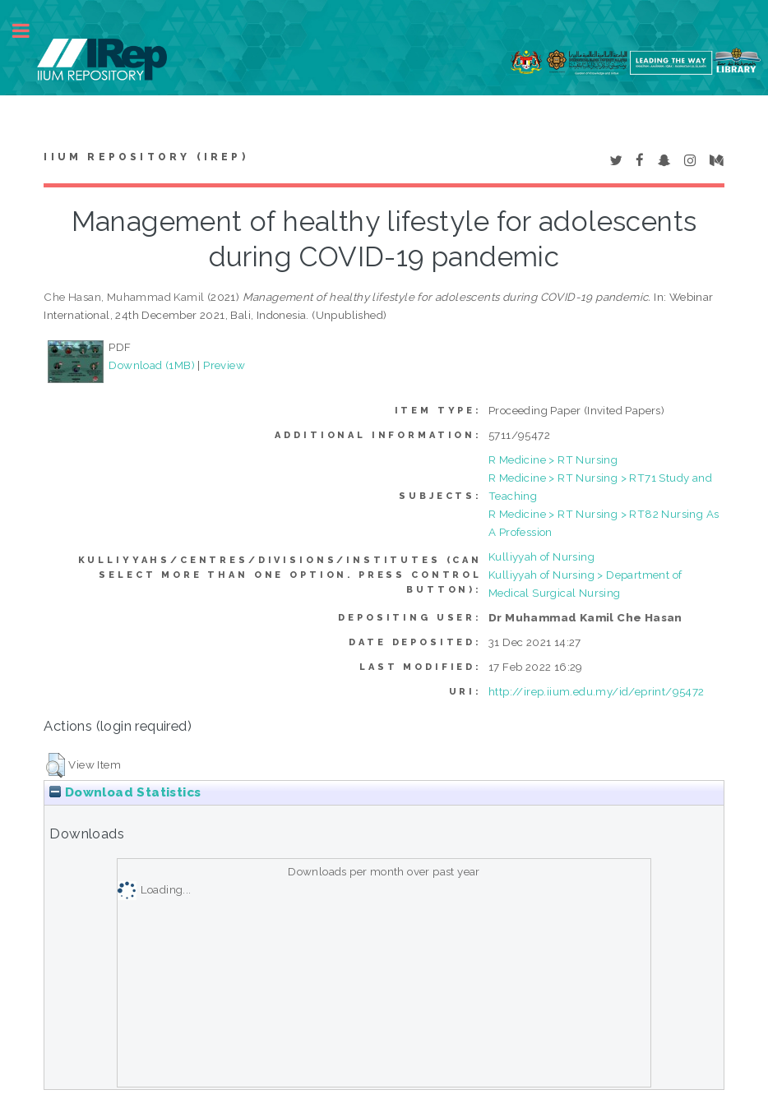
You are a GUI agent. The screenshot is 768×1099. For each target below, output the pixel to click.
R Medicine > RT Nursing (553, 459)
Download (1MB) (152, 365)
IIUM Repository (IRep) (146, 157)
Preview (224, 365)
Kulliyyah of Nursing (541, 556)
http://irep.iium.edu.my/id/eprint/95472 (596, 691)
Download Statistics (125, 792)
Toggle (29, 31)
